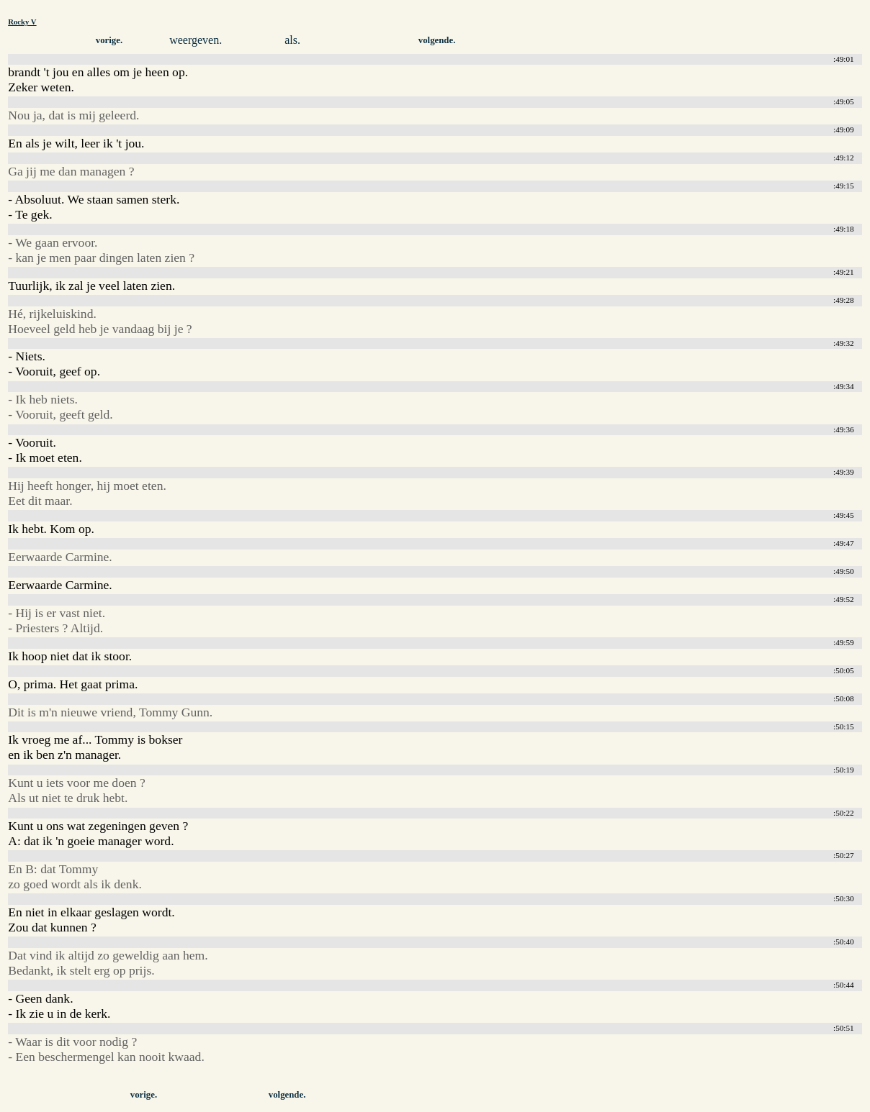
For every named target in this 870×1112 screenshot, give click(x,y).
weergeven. (195, 40)
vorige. (109, 40)
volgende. (437, 40)
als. (292, 40)
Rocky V (22, 21)
